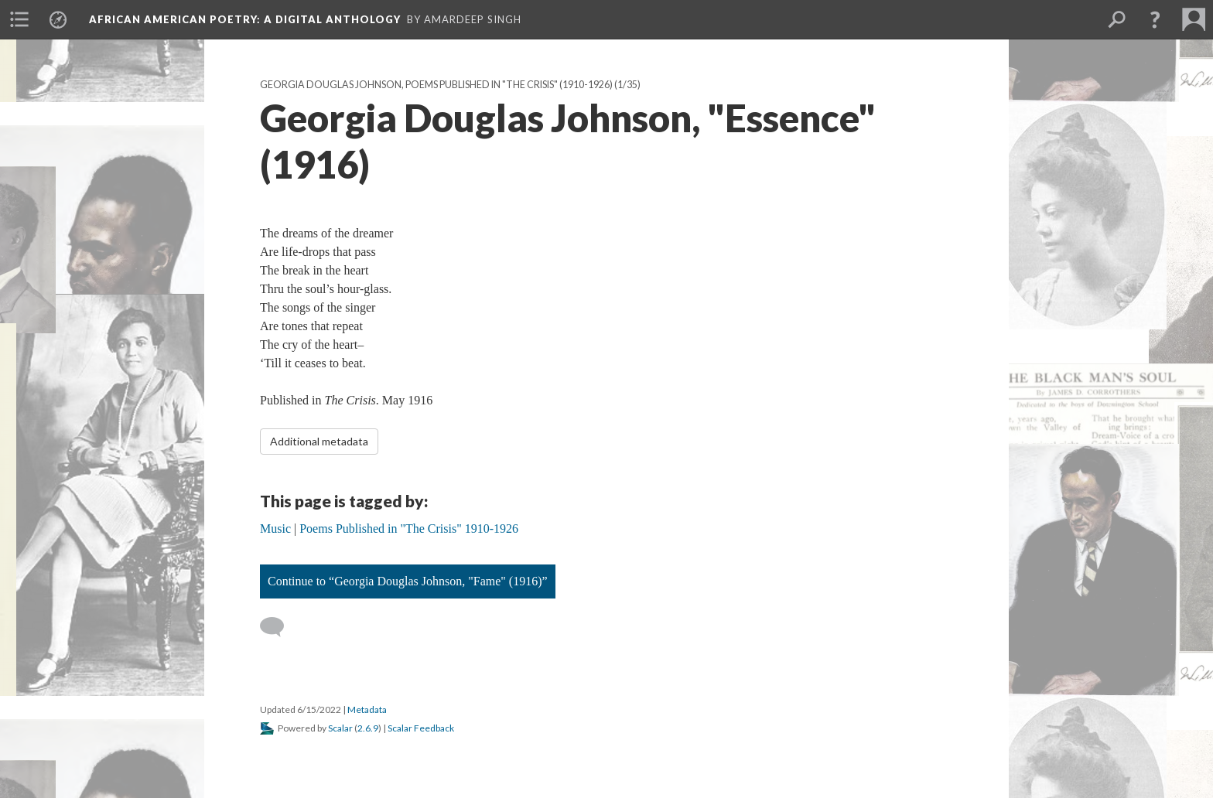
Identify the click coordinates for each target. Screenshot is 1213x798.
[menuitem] (19, 19)
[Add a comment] (279, 627)
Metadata (367, 709)
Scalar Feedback (421, 728)
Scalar (340, 728)
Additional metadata (319, 441)
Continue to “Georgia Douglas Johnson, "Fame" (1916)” (408, 581)
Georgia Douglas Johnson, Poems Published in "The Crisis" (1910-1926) (436, 84)
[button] (1155, 19)
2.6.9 (367, 728)
